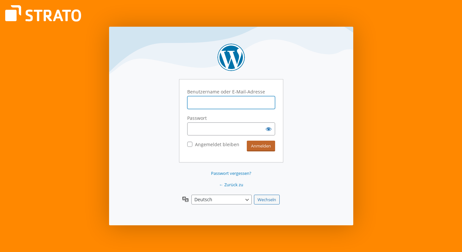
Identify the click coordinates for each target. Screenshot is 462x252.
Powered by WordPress (231, 57)
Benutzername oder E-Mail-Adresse (226, 92)
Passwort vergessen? (231, 173)
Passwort (197, 118)
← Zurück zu (231, 185)
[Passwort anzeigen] (268, 128)
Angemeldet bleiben (217, 144)
